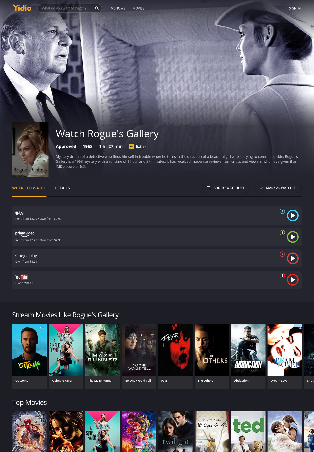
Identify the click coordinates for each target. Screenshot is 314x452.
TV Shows (117, 8)
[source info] (281, 211)
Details (62, 188)
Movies (138, 8)
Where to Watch (29, 188)
